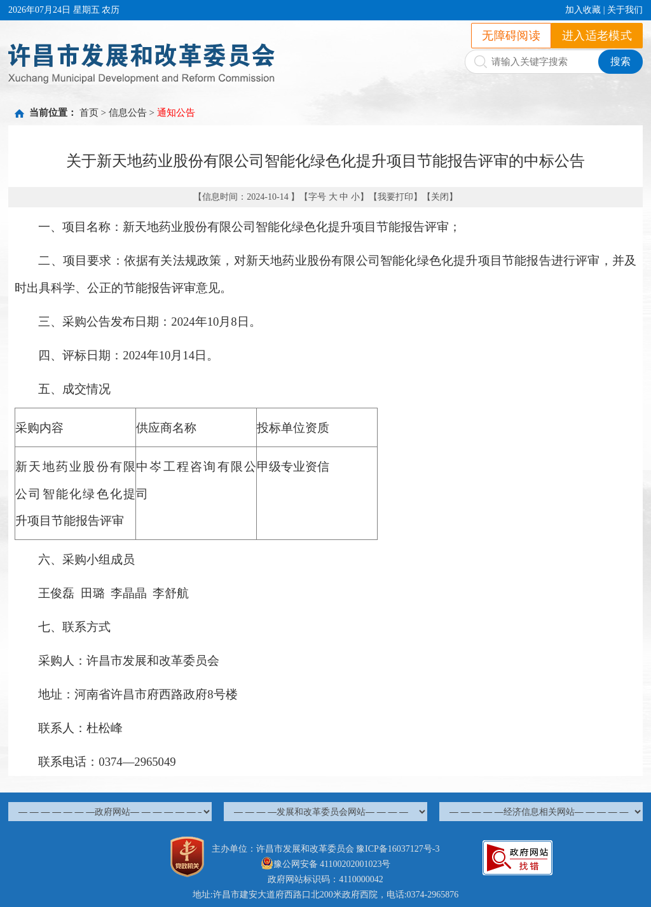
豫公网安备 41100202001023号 (326, 864)
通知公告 (176, 112)
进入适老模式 (597, 35)
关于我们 (625, 10)
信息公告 (128, 112)
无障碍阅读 (511, 35)
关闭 (440, 197)
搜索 (620, 61)
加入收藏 (583, 10)
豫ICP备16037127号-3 (397, 849)
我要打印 (395, 197)
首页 (89, 112)
